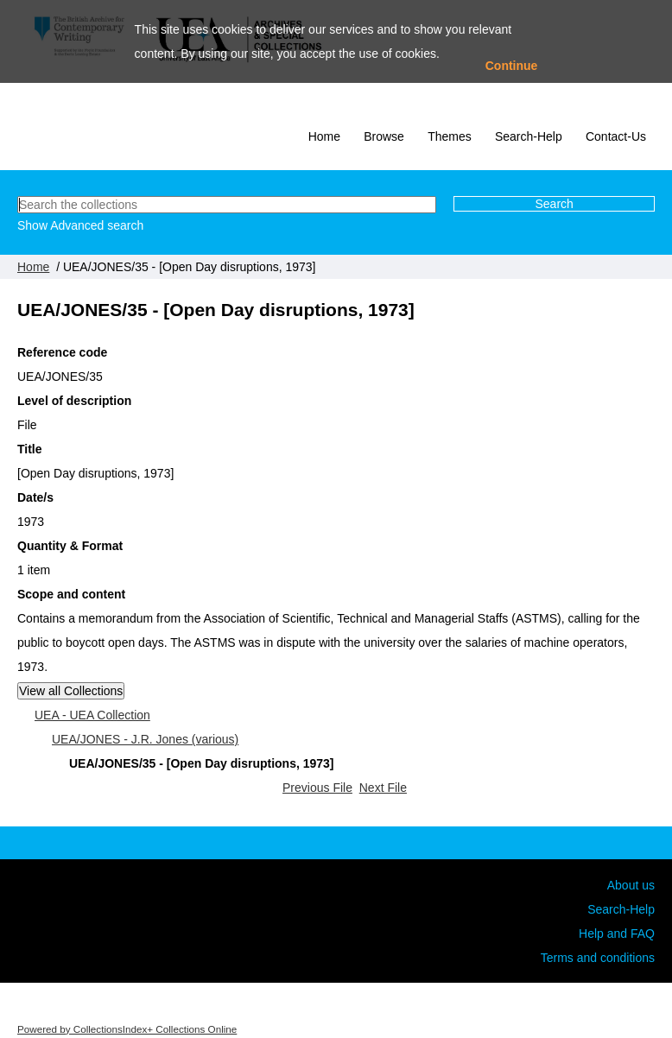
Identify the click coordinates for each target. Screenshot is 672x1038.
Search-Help (528, 136)
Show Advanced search (80, 225)
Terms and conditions (598, 958)
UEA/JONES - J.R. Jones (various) (145, 739)
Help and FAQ (617, 933)
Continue (511, 66)
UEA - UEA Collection (92, 715)
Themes (450, 136)
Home (324, 136)
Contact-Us (616, 136)
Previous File (317, 787)
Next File (383, 787)
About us (631, 885)
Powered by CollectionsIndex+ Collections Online (127, 1029)
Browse (384, 136)
